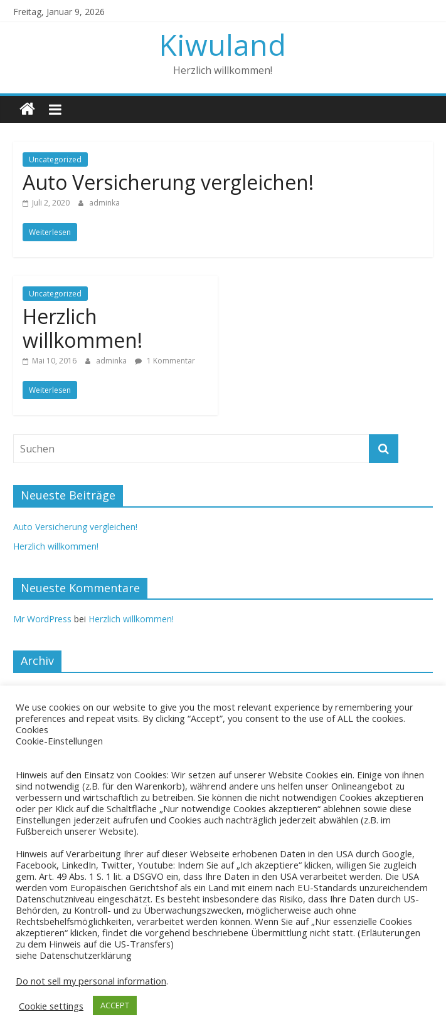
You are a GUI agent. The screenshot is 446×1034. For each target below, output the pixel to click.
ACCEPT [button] (114, 1005)
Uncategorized (55, 159)
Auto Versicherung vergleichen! (168, 182)
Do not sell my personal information (91, 980)
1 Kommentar (165, 360)
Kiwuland (222, 44)
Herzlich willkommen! (82, 328)
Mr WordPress (42, 619)
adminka (104, 202)
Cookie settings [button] (51, 1005)
